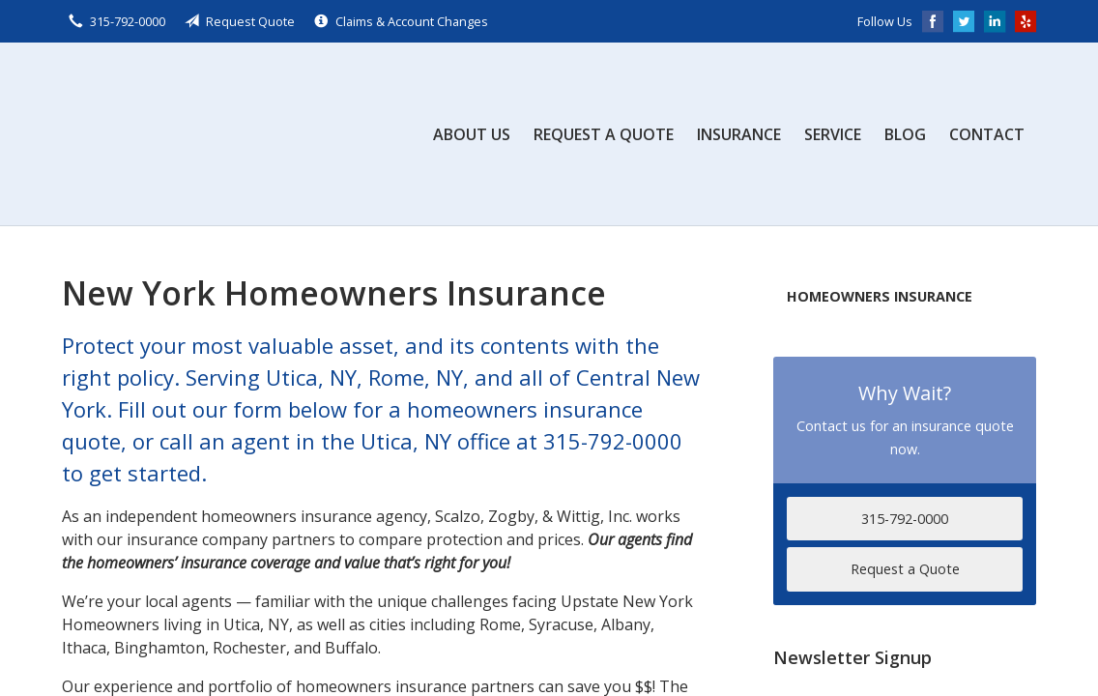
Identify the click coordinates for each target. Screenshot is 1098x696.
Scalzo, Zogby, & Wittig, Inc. (207, 134)
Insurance (739, 134)
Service (832, 134)
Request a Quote (604, 134)
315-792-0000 (904, 518)
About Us (471, 134)
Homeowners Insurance (879, 296)
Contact (987, 134)
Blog (905, 134)
